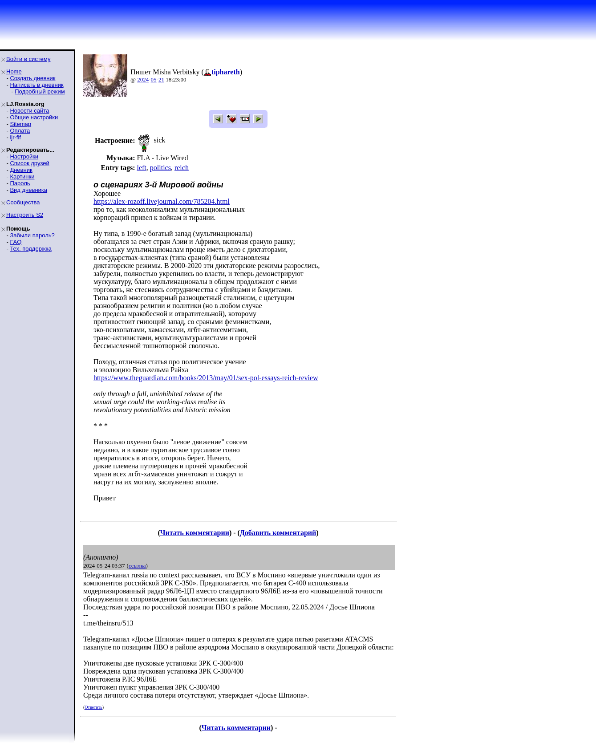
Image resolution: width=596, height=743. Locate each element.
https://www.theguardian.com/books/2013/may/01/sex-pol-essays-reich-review (205, 378)
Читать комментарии (194, 532)
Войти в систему (28, 59)
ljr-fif (15, 137)
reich (181, 167)
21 (161, 79)
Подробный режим (40, 91)
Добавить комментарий (278, 532)
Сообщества (23, 202)
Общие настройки (34, 117)
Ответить (93, 707)
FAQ (15, 242)
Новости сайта (29, 110)
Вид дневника (28, 190)
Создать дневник (32, 78)
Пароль (20, 183)
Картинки (22, 176)
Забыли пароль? (32, 235)
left (141, 167)
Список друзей (29, 163)
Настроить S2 (24, 214)
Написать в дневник (36, 84)
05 (154, 79)
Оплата (20, 130)
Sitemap (20, 124)
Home (14, 71)
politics (160, 167)
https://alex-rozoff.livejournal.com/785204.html (161, 201)
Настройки (24, 156)
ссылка (137, 565)
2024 (143, 79)
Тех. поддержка (30, 248)
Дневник (21, 169)
